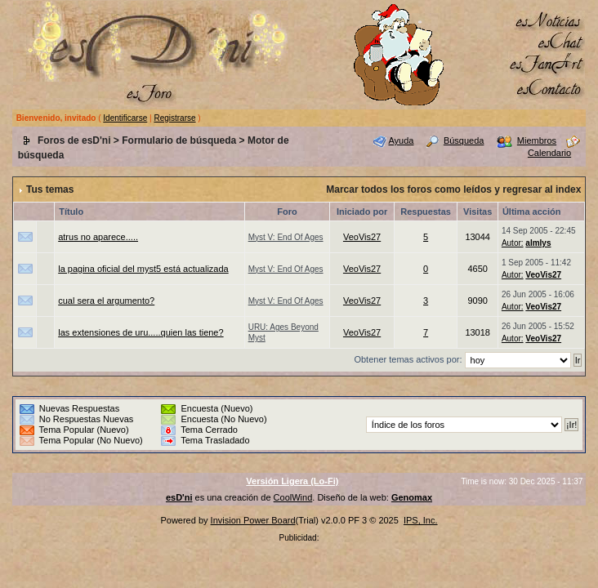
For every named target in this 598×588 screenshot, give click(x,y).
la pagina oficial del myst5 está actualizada (143, 269)
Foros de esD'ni (74, 140)
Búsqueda (464, 140)
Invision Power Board (253, 520)
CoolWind (293, 497)
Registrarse (174, 118)
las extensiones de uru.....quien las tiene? (140, 332)
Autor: (513, 242)
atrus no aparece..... (98, 237)
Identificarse (125, 118)
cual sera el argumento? (106, 300)
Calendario (549, 153)
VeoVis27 (362, 237)
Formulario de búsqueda (179, 140)
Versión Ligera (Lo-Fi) (292, 481)
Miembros (536, 140)
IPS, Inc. (421, 520)
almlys (538, 242)
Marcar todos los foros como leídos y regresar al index (453, 189)
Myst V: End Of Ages (286, 237)
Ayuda (400, 140)
